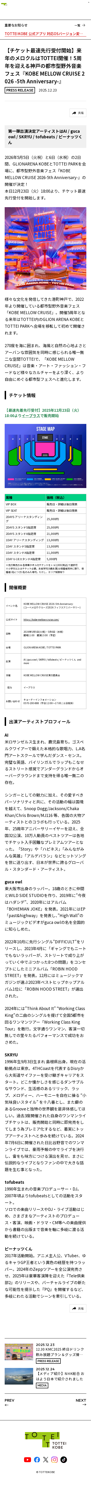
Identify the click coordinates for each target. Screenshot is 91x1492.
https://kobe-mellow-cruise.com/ (41, 619)
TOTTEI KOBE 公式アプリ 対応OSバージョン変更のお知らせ (45, 33)
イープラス (31, 415)
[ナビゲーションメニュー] (83, 9)
